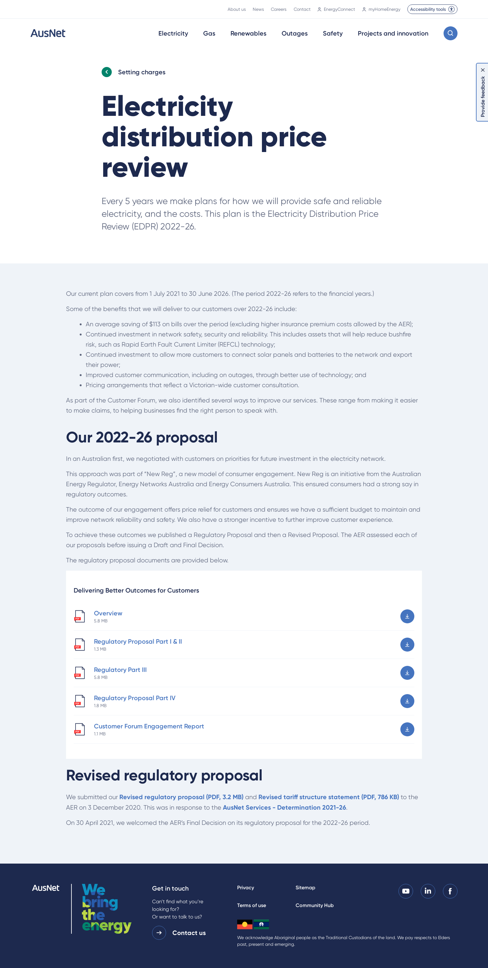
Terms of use (251, 905)
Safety (333, 33)
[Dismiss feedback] (482, 69)
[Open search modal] (451, 33)
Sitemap (305, 888)
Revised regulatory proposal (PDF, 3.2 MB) (181, 797)
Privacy (245, 888)
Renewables (248, 33)
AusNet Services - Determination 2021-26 (284, 807)
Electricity (173, 33)
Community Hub (315, 905)
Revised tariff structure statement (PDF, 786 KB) (328, 797)
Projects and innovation (393, 33)
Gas (209, 33)
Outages (295, 33)
